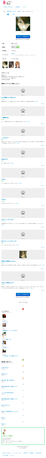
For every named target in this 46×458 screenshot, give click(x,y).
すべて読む (36, 101)
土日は (3, 179)
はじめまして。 (6, 321)
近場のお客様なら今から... (9, 261)
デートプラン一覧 (17, 452)
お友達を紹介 (38, 452)
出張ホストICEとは (8, 6)
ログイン (25, 6)
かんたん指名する (23, 36)
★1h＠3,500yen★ (5, 367)
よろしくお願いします (7, 339)
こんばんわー (5, 137)
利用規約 (32, 452)
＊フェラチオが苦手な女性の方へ (7, 392)
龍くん (43, 103)
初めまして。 (4, 417)
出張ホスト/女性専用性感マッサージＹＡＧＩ (10, 411)
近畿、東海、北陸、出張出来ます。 (8, 380)
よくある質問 (5, 455)
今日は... (3, 199)
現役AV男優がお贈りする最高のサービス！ (9, 386)
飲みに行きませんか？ (5, 405)
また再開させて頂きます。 (9, 97)
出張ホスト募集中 (8, 436)
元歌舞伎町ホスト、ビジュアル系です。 (10, 330)
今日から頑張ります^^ (8, 282)
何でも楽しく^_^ (6, 347)
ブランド (12, 455)
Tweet (13, 14)
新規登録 (18, 6)
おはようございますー (7, 219)
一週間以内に (5, 117)
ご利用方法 (25, 452)
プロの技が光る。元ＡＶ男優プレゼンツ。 (11, 355)
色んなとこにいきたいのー (9, 241)
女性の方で (4, 159)
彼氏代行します (4, 374)
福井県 (13, 53)
